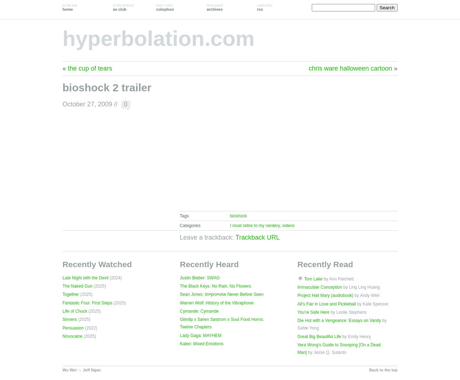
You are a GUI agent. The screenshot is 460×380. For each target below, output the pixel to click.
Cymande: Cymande (199, 311)
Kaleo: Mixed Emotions (202, 343)
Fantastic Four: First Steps (87, 303)
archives (215, 7)
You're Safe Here (313, 312)
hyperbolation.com (159, 38)
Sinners (70, 319)
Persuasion (73, 328)
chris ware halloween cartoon (350, 68)
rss (264, 7)
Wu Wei (70, 370)
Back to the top (383, 370)
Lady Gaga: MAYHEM (201, 335)
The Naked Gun (78, 286)
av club (123, 7)
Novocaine (73, 336)
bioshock (238, 215)
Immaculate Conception (319, 287)
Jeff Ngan (92, 370)
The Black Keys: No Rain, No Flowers (215, 286)
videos (288, 225)
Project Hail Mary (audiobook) (325, 295)
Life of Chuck (75, 311)
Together (71, 294)
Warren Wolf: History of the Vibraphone (217, 303)
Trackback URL (258, 237)
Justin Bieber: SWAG (200, 277)
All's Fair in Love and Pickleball (326, 304)
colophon (165, 7)
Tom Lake (313, 279)
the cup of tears (90, 68)
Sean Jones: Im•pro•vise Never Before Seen (222, 294)
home (70, 7)
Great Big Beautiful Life (319, 336)
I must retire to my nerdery (255, 225)
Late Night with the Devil (85, 277)
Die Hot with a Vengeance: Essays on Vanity (339, 320)
